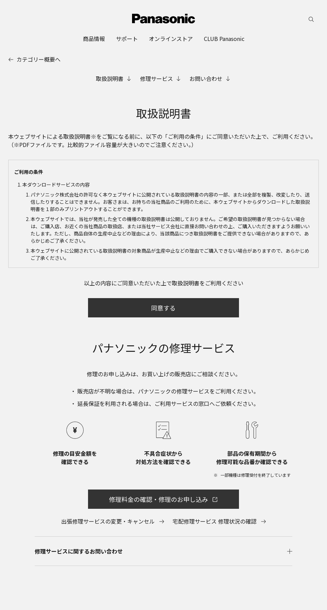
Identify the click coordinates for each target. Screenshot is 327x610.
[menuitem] (94, 38)
